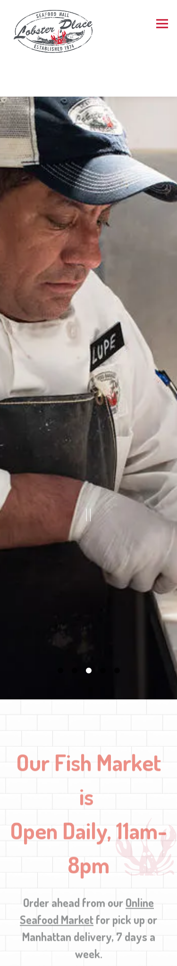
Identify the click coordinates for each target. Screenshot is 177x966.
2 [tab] (74, 637)
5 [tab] (117, 637)
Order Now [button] (89, 955)
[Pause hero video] (89, 490)
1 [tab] (60, 637)
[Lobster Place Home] (55, 30)
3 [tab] (88, 637)
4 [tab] (103, 637)
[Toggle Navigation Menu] (162, 23)
